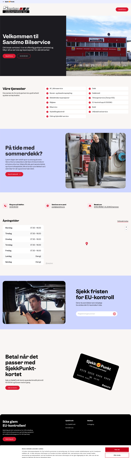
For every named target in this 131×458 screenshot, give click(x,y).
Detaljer (89, 454)
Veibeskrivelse (122, 221)
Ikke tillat (117, 448)
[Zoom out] (126, 229)
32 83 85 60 (24, 56)
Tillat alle (117, 437)
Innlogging (90, 424)
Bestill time (9, 56)
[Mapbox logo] (49, 263)
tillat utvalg (117, 443)
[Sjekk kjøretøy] (114, 313)
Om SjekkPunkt (71, 424)
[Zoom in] (126, 227)
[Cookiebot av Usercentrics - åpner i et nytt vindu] (11, 454)
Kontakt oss (69, 428)
